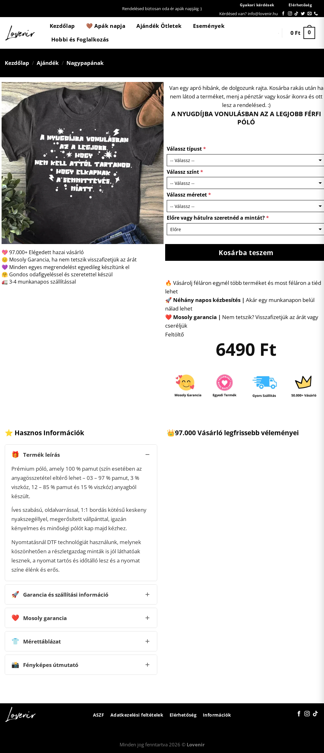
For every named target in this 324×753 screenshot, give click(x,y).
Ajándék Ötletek (159, 25)
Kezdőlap (62, 25)
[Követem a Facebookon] (283, 13)
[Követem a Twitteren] (303, 13)
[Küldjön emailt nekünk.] (310, 13)
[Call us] (316, 13)
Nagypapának (85, 62)
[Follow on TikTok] (296, 13)
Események (209, 25)
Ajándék (48, 62)
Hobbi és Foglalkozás (80, 39)
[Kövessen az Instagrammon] (290, 13)
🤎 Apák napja (105, 25)
